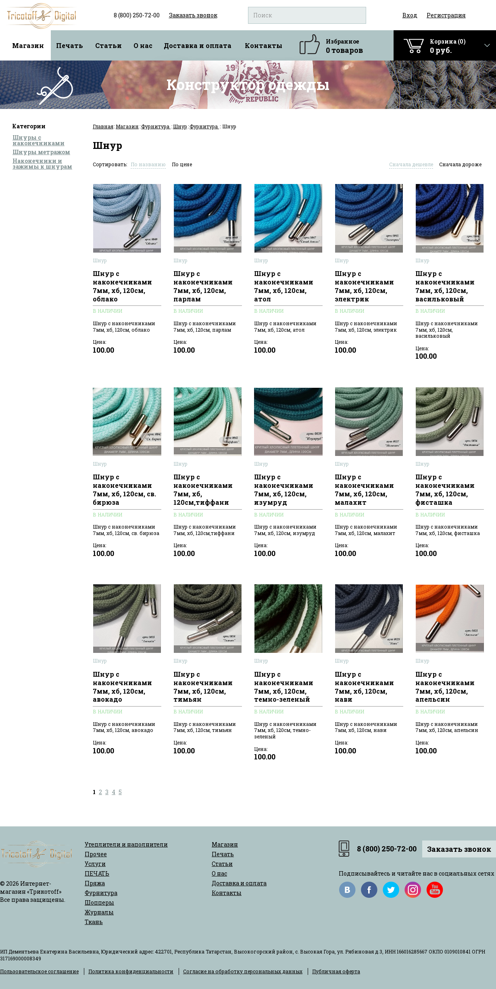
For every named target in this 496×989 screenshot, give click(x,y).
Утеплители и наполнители (126, 844)
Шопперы (99, 902)
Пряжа (95, 883)
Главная (103, 126)
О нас (142, 45)
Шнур (180, 126)
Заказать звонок (459, 849)
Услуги (95, 864)
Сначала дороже (460, 164)
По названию (148, 164)
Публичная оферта (336, 971)
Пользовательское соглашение (39, 971)
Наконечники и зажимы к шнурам (42, 163)
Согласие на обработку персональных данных (242, 971)
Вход (409, 15)
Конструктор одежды (248, 84)
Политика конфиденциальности (130, 971)
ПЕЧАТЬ (97, 873)
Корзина (448, 46)
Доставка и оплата (197, 45)
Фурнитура (156, 126)
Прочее (96, 854)
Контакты (263, 45)
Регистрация (446, 15)
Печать (69, 45)
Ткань (94, 922)
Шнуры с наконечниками (39, 140)
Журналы (99, 912)
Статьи (108, 45)
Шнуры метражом (41, 152)
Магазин (28, 45)
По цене (182, 164)
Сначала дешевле (411, 164)
